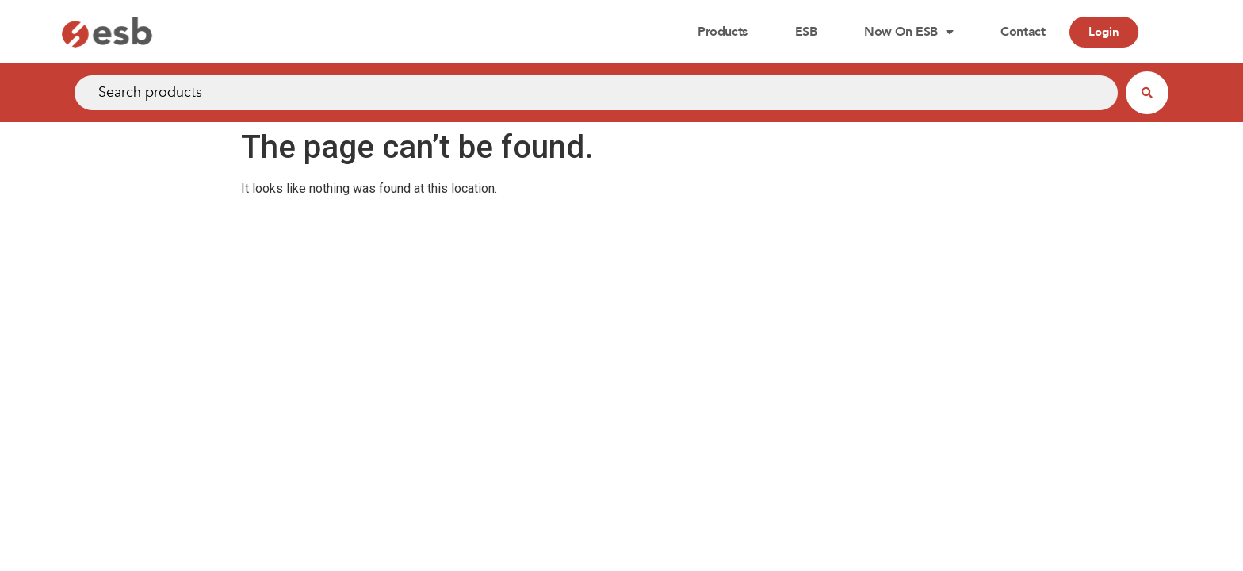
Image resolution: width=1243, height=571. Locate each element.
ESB (806, 31)
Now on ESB (908, 31)
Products (722, 31)
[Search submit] (1147, 92)
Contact (1022, 31)
